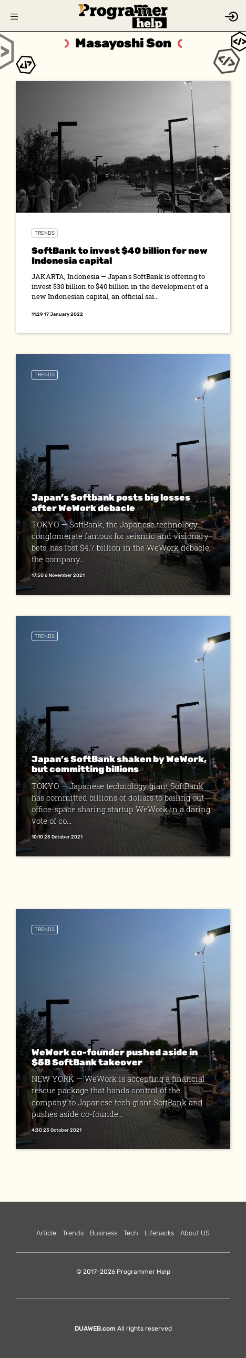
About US (195, 1233)
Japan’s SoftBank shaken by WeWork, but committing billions (119, 764)
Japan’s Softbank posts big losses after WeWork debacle (111, 502)
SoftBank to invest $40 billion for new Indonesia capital (120, 255)
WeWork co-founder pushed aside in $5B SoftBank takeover (115, 1057)
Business (103, 1233)
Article (46, 1233)
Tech (131, 1233)
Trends (45, 233)
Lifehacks (159, 1233)
